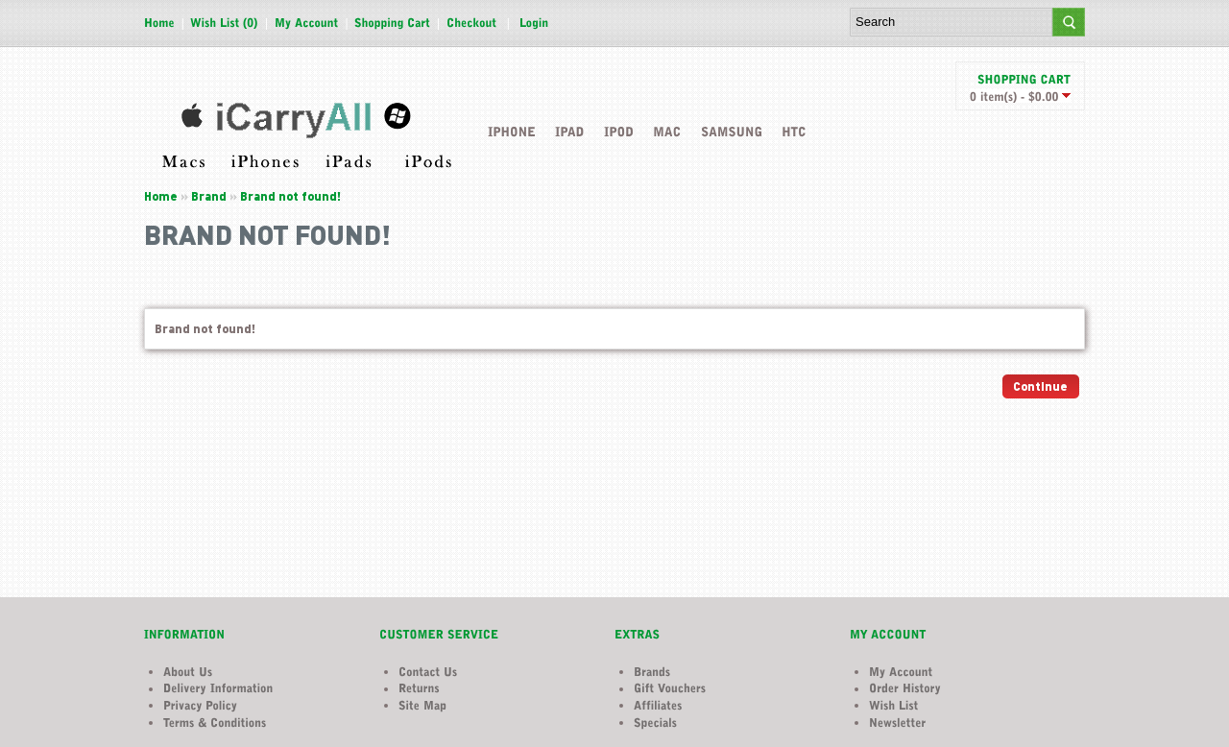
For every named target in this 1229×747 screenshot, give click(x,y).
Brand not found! (290, 196)
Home (161, 196)
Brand (209, 196)
